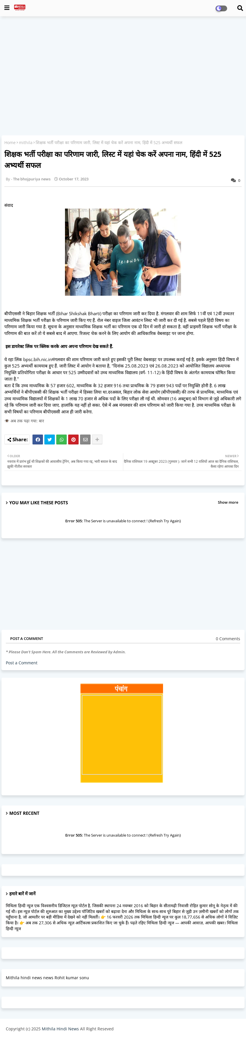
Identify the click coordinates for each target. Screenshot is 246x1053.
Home (10, 142)
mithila (25, 142)
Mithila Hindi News (60, 1029)
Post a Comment (21, 662)
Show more (228, 502)
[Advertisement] (123, 62)
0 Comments (228, 638)
